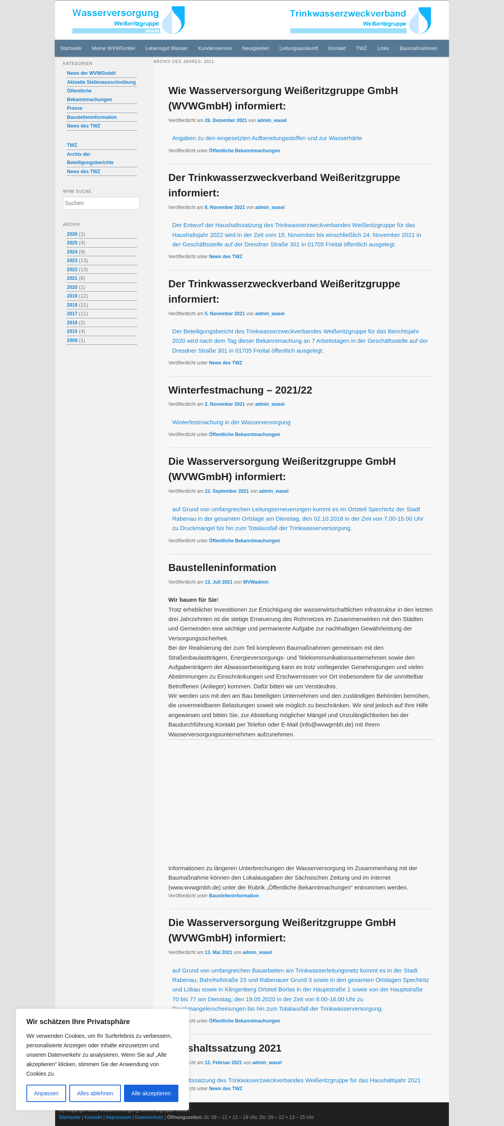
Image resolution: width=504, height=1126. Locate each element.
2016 (72, 322)
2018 (72, 305)
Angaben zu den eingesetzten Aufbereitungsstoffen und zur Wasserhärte (267, 138)
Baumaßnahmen (418, 48)
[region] (102, 1059)
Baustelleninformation (222, 567)
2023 (72, 260)
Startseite (71, 48)
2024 (72, 252)
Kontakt (337, 48)
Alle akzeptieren (151, 1093)
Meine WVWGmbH (113, 48)
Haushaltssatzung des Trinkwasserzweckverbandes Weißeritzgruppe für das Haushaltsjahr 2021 (295, 1080)
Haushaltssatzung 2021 (225, 1048)
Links (383, 48)
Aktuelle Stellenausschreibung (101, 82)
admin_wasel (272, 120)
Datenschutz (149, 1117)
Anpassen (46, 1093)
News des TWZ (226, 256)
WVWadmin (256, 582)
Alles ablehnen (95, 1093)
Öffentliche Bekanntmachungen (244, 150)
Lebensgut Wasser (166, 48)
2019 (72, 296)
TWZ (361, 48)
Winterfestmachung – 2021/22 (240, 390)
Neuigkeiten (255, 48)
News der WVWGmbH (91, 73)
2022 (72, 269)
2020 (72, 287)
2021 (72, 278)
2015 (72, 331)
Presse (74, 108)
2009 (72, 340)
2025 (72, 243)
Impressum (118, 1117)
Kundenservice (215, 48)
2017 (72, 313)
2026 (72, 234)
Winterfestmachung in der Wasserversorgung (231, 422)
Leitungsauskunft (299, 48)
